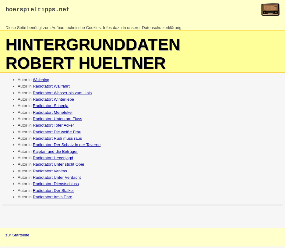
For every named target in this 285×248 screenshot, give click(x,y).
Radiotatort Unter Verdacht (57, 179)
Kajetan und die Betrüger (55, 153)
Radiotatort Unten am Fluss (57, 120)
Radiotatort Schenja (51, 107)
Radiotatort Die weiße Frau (57, 133)
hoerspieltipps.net (37, 10)
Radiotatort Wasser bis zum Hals (62, 94)
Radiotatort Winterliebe (53, 101)
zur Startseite (17, 236)
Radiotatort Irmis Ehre (52, 198)
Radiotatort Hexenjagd (53, 159)
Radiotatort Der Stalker (53, 192)
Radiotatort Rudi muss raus (57, 140)
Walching (41, 81)
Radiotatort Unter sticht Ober (59, 166)
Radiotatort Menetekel (52, 114)
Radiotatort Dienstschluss (56, 185)
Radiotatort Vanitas (50, 172)
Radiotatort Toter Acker (53, 126)
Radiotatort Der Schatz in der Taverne (67, 146)
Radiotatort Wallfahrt (51, 87)
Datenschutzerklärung (161, 29)
